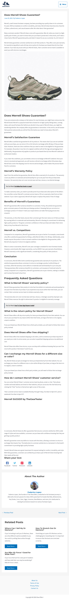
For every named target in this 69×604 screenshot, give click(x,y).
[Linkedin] (29, 464)
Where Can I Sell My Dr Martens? (15, 529)
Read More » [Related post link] (11, 546)
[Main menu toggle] (63, 4)
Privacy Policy (34, 585)
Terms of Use (34, 583)
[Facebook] (7, 464)
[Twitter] (14, 464)
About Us (34, 580)
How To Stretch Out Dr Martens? (46, 529)
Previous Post (7, 512)
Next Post (63, 512)
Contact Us (34, 588)
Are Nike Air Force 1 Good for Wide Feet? (18, 553)
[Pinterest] (22, 464)
